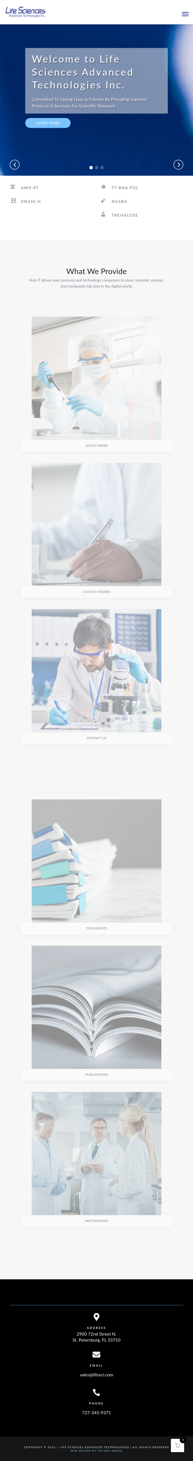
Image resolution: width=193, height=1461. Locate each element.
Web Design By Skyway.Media (96, 1450)
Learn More (48, 133)
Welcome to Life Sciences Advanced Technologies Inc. (83, 82)
